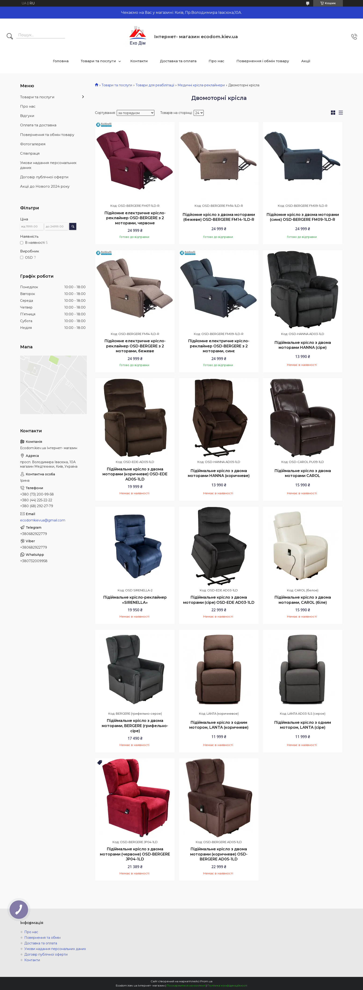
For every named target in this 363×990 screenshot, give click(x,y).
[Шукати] (10, 36)
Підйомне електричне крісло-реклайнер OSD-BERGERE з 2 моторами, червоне (135, 218)
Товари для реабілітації (155, 85)
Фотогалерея (32, 144)
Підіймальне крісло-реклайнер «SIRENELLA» (135, 600)
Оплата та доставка (38, 125)
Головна (61, 61)
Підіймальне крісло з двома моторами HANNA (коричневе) (219, 473)
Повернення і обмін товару (262, 61)
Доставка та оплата (178, 61)
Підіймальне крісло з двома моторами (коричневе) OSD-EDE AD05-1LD (134, 474)
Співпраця (30, 153)
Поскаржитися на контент (186, 985)
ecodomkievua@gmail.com (42, 520)
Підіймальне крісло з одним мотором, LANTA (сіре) (302, 725)
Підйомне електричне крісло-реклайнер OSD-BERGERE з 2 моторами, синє (218, 346)
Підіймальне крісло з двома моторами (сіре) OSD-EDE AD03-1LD (218, 600)
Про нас (216, 61)
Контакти (139, 61)
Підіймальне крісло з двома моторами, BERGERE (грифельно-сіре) (135, 725)
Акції (305, 61)
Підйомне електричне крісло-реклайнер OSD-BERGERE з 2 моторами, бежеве (135, 346)
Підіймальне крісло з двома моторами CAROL (302, 473)
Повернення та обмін (42, 937)
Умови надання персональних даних (48, 165)
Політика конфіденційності (227, 985)
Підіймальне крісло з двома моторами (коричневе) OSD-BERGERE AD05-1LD (218, 854)
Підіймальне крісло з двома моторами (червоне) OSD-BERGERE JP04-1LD (135, 854)
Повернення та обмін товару (47, 134)
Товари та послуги (98, 61)
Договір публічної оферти (44, 177)
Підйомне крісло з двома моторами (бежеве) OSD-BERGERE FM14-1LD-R (218, 217)
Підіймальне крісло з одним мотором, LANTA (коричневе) (218, 725)
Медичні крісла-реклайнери (201, 85)
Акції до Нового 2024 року (44, 186)
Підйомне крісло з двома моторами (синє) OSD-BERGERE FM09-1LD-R (302, 217)
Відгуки (27, 115)
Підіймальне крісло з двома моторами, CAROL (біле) (302, 600)
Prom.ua (206, 981)
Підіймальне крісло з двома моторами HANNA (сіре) (302, 345)
